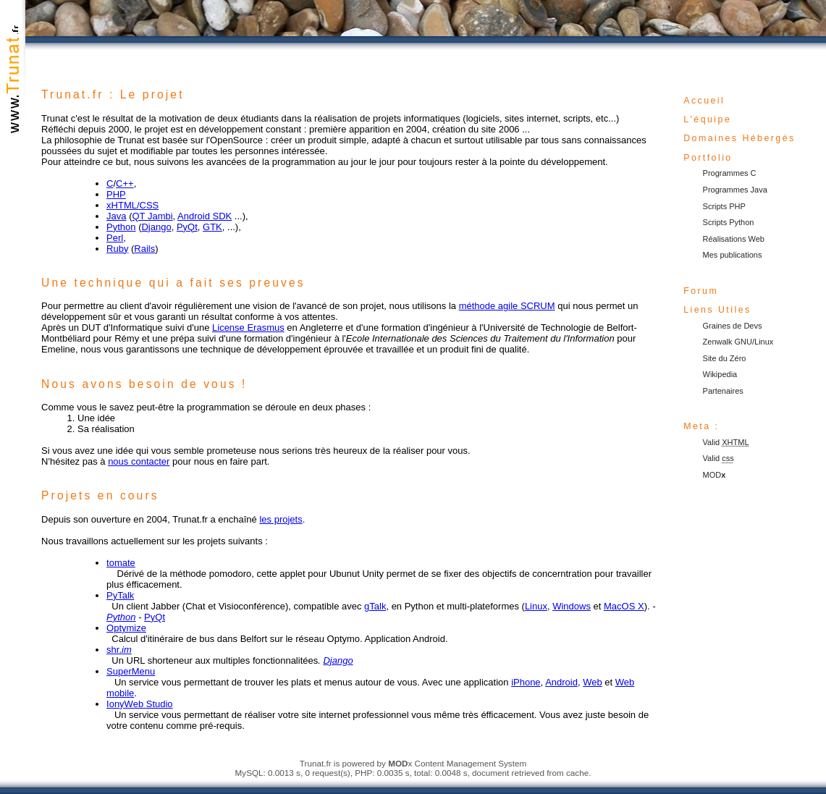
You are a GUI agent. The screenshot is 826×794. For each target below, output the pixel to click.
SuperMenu (130, 671)
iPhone (525, 682)
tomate (120, 562)
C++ (125, 183)
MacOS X (624, 606)
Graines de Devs (732, 325)
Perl (114, 237)
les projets (280, 519)
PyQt (187, 226)
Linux (536, 606)
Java (116, 216)
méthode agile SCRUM (507, 305)
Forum (700, 291)
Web (592, 682)
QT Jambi (152, 216)
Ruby (117, 248)
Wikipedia (720, 374)
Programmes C (730, 173)
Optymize (126, 627)
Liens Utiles (717, 310)
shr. (119, 649)
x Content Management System (457, 763)
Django (156, 226)
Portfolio (708, 158)
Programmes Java (735, 189)
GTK (212, 226)
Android (561, 682)
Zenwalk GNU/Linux (738, 341)
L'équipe (707, 119)
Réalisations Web (733, 239)
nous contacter (138, 461)
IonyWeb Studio (139, 703)
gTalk (375, 606)
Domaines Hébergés (739, 138)
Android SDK (204, 216)
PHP (116, 194)
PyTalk (120, 595)
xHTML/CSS (132, 205)
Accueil (704, 101)
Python (120, 226)
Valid (726, 442)
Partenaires (723, 391)
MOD (714, 474)
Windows (571, 606)
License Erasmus (248, 327)
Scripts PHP (724, 206)
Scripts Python (728, 222)
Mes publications (732, 254)
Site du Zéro (724, 358)
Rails (144, 248)
